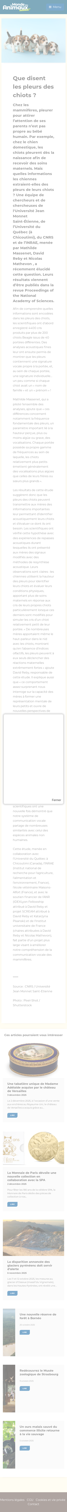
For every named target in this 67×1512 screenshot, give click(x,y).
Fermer (56, 800)
